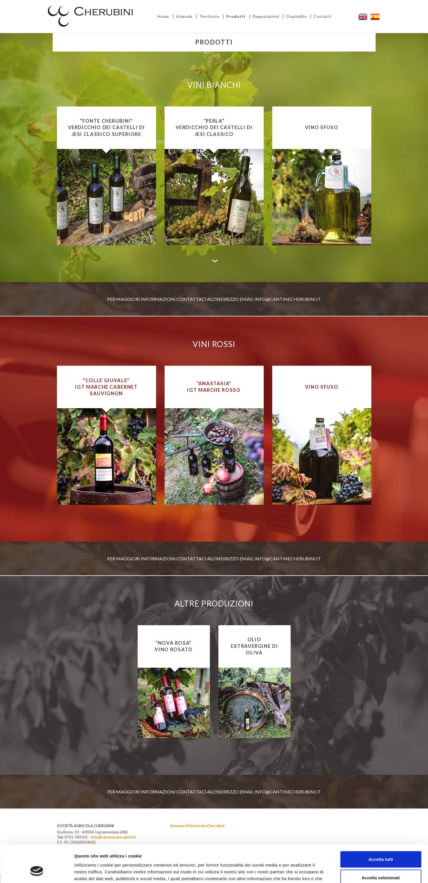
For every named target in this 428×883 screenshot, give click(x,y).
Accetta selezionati (380, 846)
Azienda (184, 16)
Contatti (322, 16)
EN (363, 16)
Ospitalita (296, 16)
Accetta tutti (381, 827)
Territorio (209, 16)
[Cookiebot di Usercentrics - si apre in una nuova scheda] (36, 872)
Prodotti (236, 16)
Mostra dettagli (298, 871)
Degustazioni (266, 16)
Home (163, 16)
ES (375, 16)
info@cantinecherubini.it (287, 299)
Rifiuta (380, 864)
